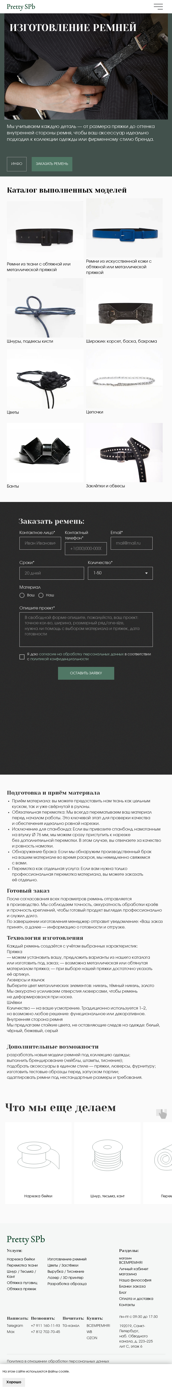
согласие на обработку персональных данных (81, 654)
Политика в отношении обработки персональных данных (58, 1361)
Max (11, 1332)
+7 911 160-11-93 (45, 1326)
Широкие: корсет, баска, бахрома (121, 341)
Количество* (100, 563)
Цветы (13, 412)
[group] (38, 1163)
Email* (117, 533)
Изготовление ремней (67, 1259)
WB (89, 1332)
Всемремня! (131, 1263)
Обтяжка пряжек (21, 1289)
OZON (92, 1338)
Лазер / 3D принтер (66, 1278)
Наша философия (135, 1280)
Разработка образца (67, 1284)
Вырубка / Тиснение (66, 1271)
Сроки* (27, 563)
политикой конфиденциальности (59, 659)
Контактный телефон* (76, 535)
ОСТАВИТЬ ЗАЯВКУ (86, 673)
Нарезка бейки (21, 1259)
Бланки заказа (132, 1286)
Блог (123, 1293)
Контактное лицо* (37, 533)
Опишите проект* (37, 608)
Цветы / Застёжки (63, 1265)
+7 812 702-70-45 (45, 1332)
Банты (13, 486)
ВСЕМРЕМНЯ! (98, 1326)
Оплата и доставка (136, 1299)
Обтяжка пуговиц (22, 1283)
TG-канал (71, 1326)
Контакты (127, 1305)
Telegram (15, 1326)
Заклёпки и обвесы (105, 486)
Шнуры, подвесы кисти (30, 341)
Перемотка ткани (22, 1265)
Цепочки (94, 412)
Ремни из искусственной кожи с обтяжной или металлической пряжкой (119, 267)
